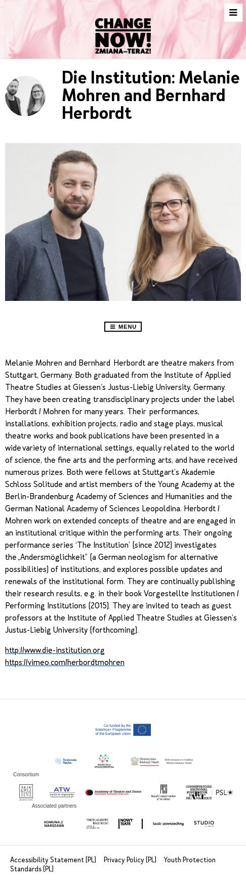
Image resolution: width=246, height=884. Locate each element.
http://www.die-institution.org (55, 650)
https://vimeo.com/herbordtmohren (65, 662)
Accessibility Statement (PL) (54, 860)
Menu (123, 327)
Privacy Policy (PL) (131, 860)
